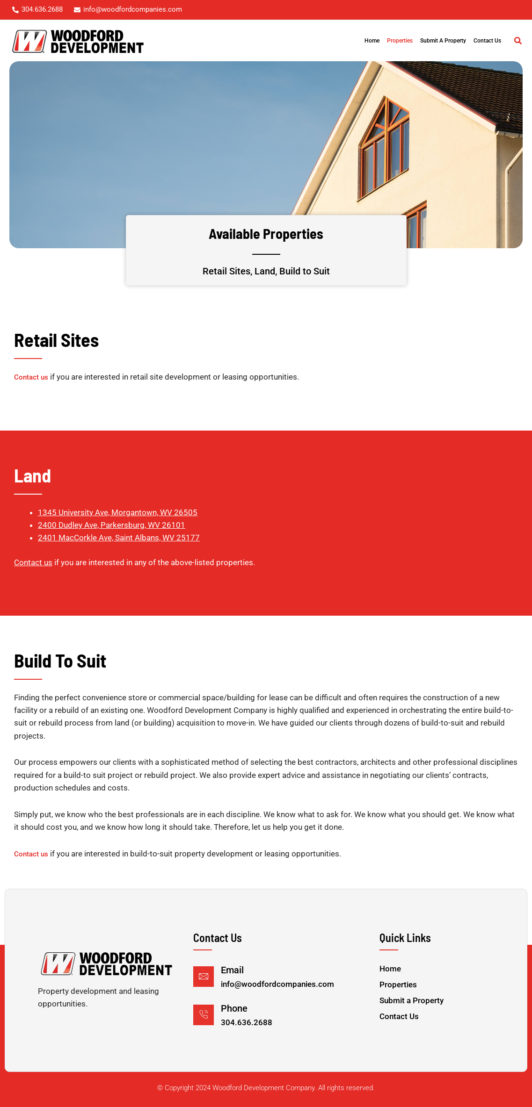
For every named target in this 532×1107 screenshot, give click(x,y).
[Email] (203, 976)
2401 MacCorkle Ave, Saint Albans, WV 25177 (119, 537)
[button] (518, 42)
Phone (234, 1008)
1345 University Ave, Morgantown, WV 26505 (117, 512)
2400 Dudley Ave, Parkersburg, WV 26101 (111, 525)
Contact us (31, 377)
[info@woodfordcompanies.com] (128, 9)
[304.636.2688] (37, 9)
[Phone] (203, 1015)
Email (232, 970)
